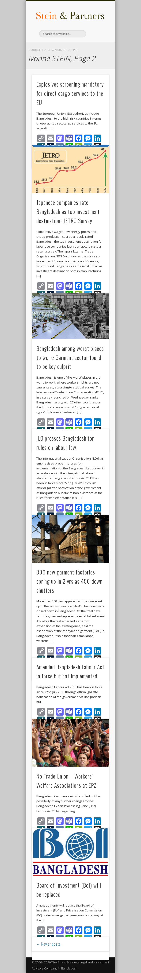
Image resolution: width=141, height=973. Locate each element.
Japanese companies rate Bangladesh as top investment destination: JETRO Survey (68, 211)
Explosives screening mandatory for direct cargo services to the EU (70, 93)
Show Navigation (98, 42)
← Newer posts (48, 944)
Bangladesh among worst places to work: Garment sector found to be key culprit (70, 357)
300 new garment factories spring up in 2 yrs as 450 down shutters (69, 581)
